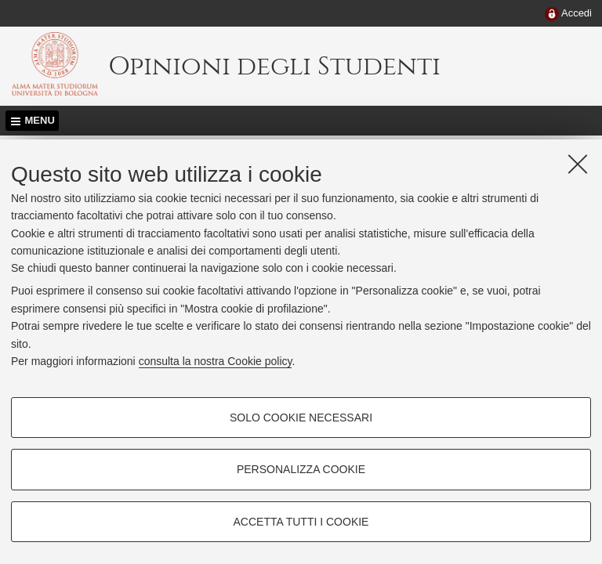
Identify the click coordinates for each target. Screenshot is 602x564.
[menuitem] (568, 14)
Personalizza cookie (301, 469)
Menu (40, 120)
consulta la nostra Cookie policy (215, 361)
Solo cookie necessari (301, 417)
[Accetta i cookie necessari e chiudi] (577, 163)
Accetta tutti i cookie (301, 521)
